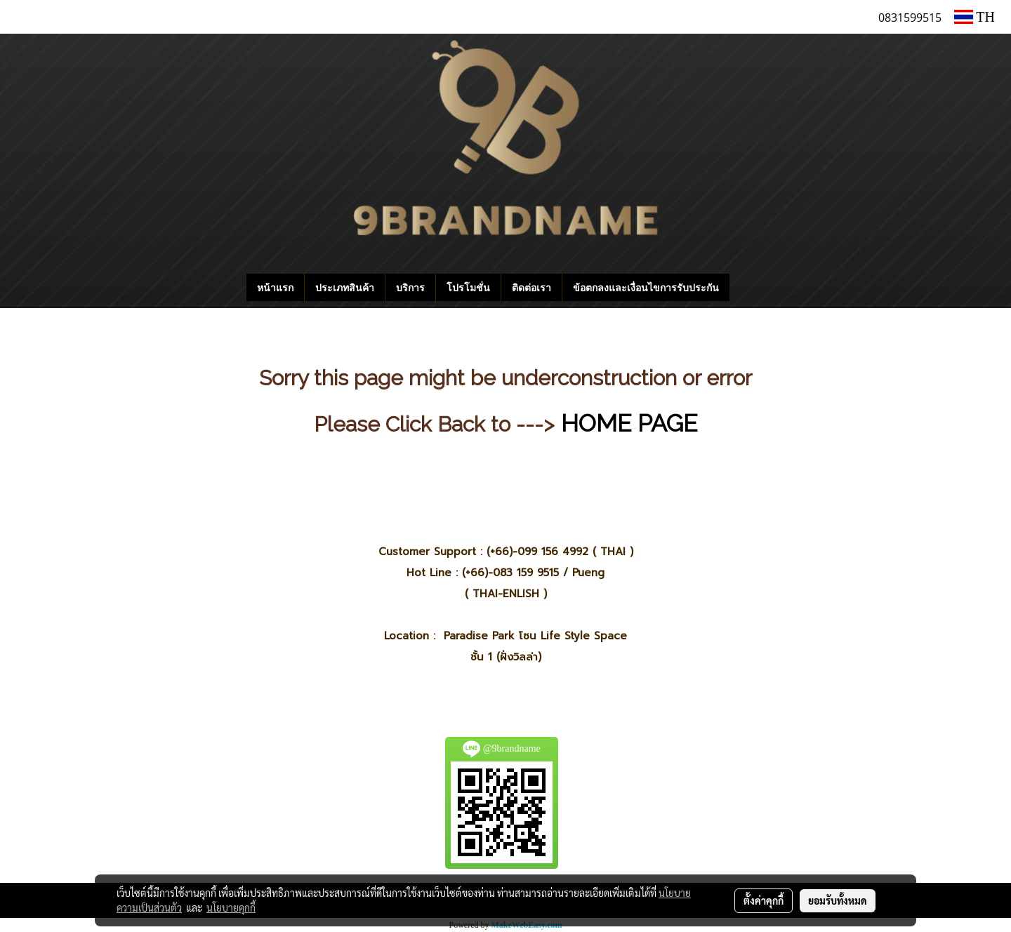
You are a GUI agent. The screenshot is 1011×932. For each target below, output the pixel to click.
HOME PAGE (629, 423)
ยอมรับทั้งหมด (837, 900)
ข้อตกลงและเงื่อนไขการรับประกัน (646, 287)
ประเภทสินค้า (344, 287)
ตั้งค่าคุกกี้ (764, 900)
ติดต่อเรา (531, 287)
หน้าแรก (275, 287)
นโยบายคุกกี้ (231, 907)
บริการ (410, 287)
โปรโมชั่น (468, 287)
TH (974, 17)
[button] (750, 287)
